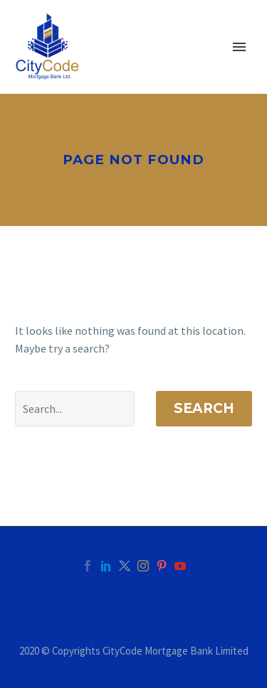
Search (204, 408)
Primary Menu (239, 47)
